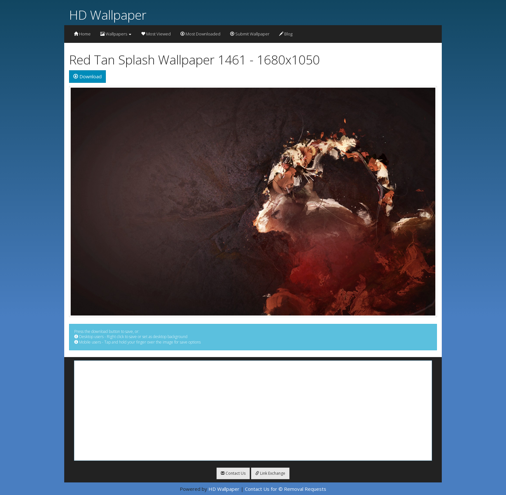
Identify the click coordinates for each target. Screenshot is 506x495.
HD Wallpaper (108, 14)
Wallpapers (115, 34)
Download (87, 76)
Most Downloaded (200, 34)
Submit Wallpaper (249, 34)
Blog (285, 34)
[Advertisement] (253, 410)
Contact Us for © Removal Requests (285, 489)
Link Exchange (270, 473)
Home (82, 34)
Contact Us (233, 473)
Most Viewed (156, 34)
